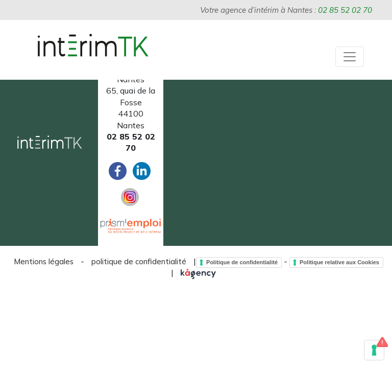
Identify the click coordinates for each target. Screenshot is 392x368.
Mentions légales (44, 261)
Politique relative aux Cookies (339, 262)
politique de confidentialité (138, 261)
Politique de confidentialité (242, 262)
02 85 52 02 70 (345, 10)
